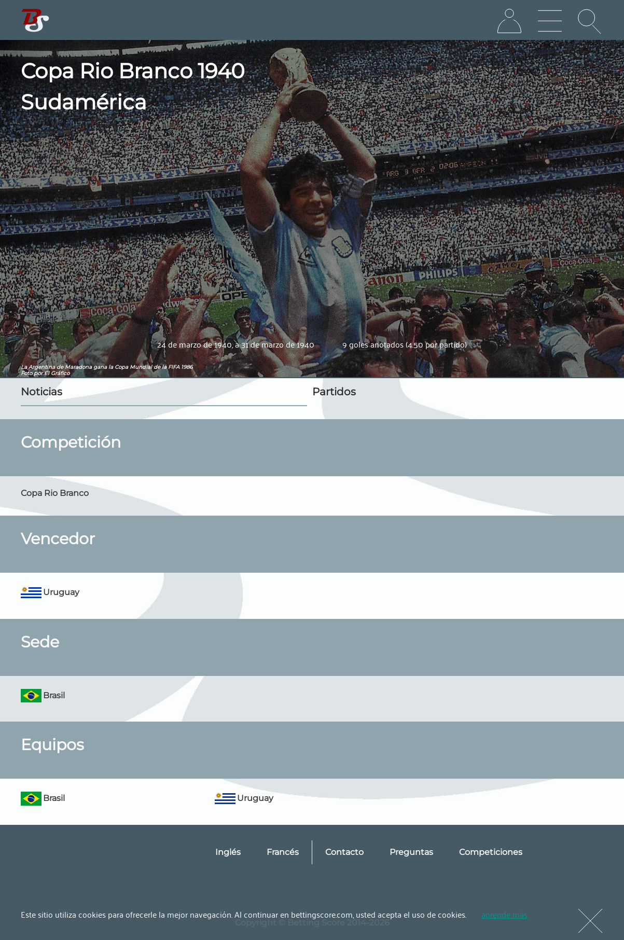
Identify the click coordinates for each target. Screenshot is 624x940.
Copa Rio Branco (55, 493)
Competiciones (490, 852)
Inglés (228, 852)
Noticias (41, 391)
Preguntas (411, 852)
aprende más (504, 914)
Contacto (344, 852)
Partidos (334, 391)
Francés (283, 852)
